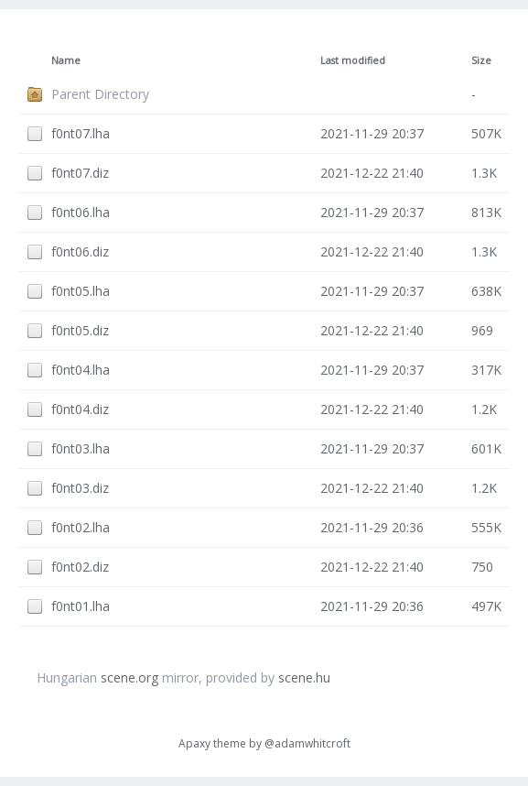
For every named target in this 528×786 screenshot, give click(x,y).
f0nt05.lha (80, 291)
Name (66, 60)
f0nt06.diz (80, 251)
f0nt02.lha (80, 527)
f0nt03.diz (80, 488)
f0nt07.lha (80, 133)
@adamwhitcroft (307, 743)
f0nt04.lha (80, 369)
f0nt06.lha (80, 212)
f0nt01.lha (80, 606)
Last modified (352, 60)
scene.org (129, 677)
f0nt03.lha (80, 448)
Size (481, 60)
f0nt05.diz (80, 330)
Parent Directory (100, 94)
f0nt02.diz (80, 566)
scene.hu (304, 677)
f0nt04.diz (80, 409)
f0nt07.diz (80, 172)
